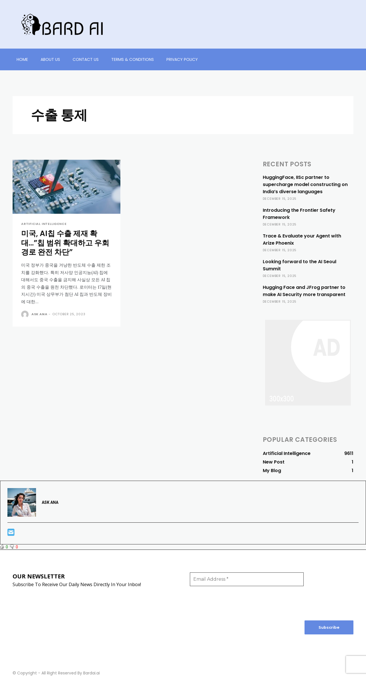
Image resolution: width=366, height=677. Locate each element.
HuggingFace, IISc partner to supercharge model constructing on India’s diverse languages (305, 184)
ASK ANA (39, 314)
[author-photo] (25, 315)
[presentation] (328, 593)
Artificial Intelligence (43, 223)
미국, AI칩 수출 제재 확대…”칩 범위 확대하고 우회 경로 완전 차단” (63, 243)
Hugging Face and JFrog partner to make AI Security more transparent (304, 291)
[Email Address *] (247, 579)
